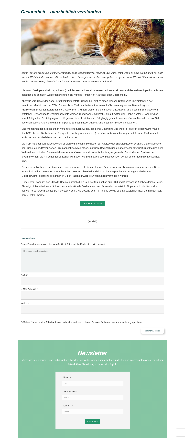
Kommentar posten (152, 331)
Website (25, 303)
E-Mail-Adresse (29, 289)
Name (24, 275)
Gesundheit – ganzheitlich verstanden (61, 11)
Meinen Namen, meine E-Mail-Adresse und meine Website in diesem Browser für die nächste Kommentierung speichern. (82, 322)
